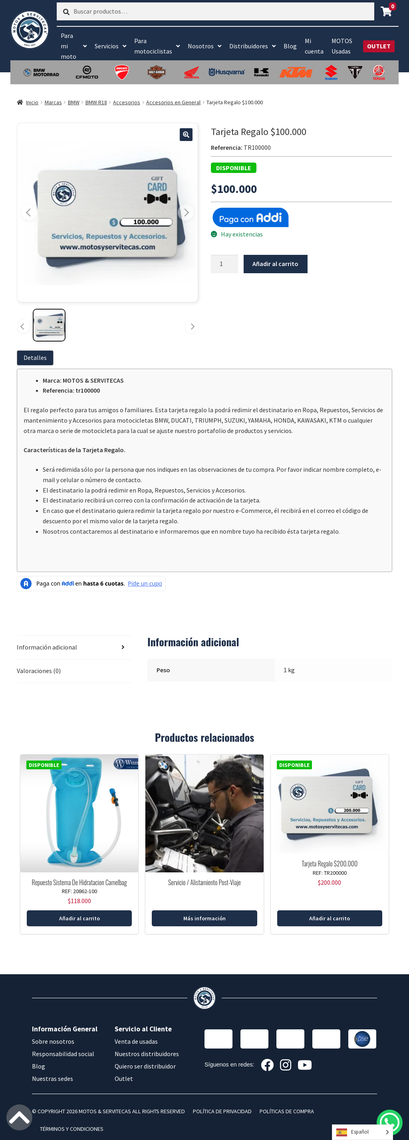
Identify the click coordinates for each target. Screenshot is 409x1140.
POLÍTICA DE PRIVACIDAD (222, 1111)
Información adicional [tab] (47, 647)
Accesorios (126, 102)
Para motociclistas (153, 46)
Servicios (107, 46)
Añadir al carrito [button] (79, 918)
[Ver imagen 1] (49, 325)
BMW (73, 102)
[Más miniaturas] (191, 326)
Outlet (124, 1078)
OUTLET (379, 46)
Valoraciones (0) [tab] (39, 671)
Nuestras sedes (52, 1078)
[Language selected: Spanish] (362, 1132)
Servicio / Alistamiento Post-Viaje (204, 882)
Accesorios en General (173, 102)
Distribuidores (248, 46)
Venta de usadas (136, 1041)
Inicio (32, 102)
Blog (290, 46)
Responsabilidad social (63, 1054)
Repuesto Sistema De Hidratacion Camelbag (79, 882)
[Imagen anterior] (29, 212)
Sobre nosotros (53, 1041)
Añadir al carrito (275, 264)
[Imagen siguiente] (186, 212)
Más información (204, 918)
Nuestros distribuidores (147, 1054)
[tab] (37, 357)
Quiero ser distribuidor (145, 1066)
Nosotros (201, 46)
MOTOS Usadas (342, 46)
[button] (186, 134)
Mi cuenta (314, 46)
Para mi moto (68, 46)
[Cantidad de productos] (224, 264)
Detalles (35, 357)
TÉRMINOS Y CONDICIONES (71, 1128)
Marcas (53, 102)
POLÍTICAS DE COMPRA (287, 1111)
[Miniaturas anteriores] (23, 326)
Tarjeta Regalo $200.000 (329, 863)
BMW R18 (96, 102)
